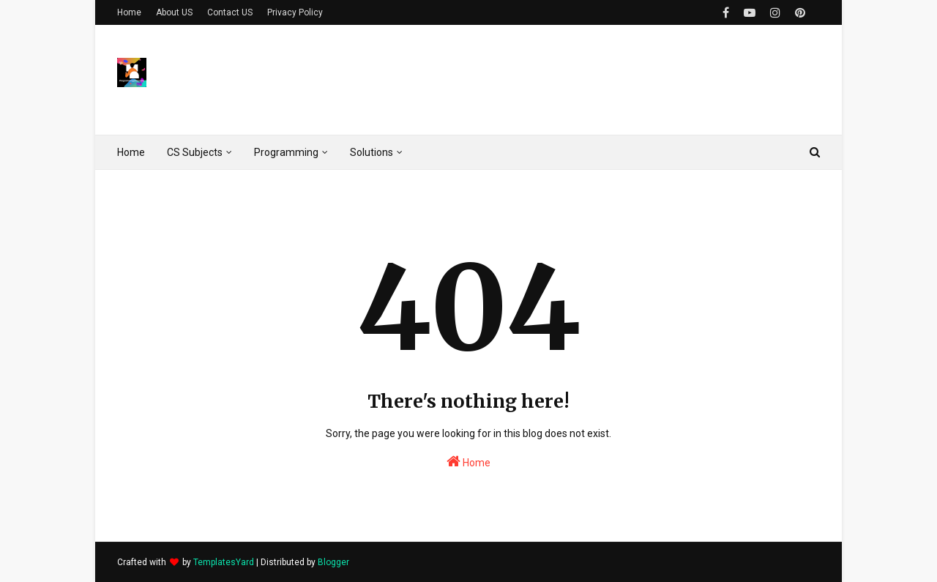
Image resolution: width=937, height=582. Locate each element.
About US (174, 12)
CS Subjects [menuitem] (195, 152)
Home (129, 12)
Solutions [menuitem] (371, 152)
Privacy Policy (295, 12)
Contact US (230, 12)
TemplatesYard (223, 562)
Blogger (333, 562)
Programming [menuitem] (286, 152)
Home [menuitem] (131, 152)
